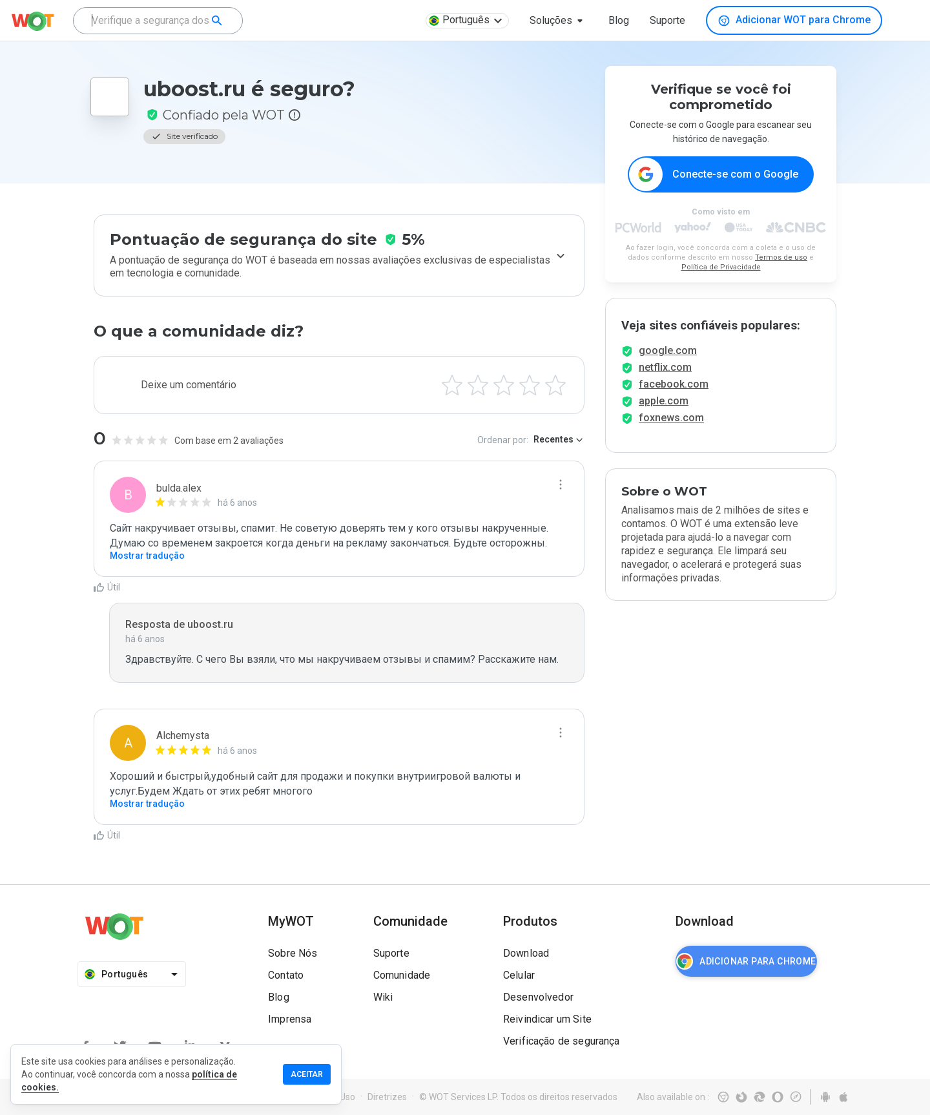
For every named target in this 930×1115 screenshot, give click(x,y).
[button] (558, 21)
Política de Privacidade (721, 268)
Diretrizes (387, 1096)
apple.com (663, 412)
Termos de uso (781, 258)
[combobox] (158, 21)
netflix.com (665, 379)
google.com (668, 362)
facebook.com (673, 396)
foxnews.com (671, 429)
